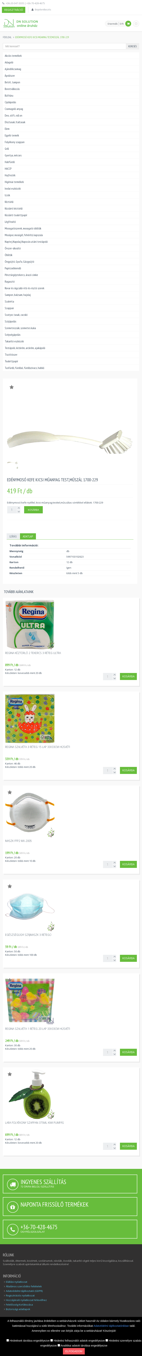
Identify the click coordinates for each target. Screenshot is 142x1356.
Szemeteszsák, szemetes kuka (20, 328)
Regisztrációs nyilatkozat (20, 1295)
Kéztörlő (9, 202)
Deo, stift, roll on (13, 115)
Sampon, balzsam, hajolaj (18, 295)
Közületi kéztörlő (13, 208)
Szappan (9, 308)
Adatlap (28, 536)
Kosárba (33, 509)
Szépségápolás (12, 334)
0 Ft (122, 23)
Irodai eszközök (13, 188)
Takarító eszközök (14, 341)
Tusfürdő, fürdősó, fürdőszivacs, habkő (24, 368)
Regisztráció (13, 10)
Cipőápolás (10, 102)
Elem (7, 129)
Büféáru (9, 95)
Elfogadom (73, 1351)
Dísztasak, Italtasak (15, 122)
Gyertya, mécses (13, 155)
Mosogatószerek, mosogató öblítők (23, 228)
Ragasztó (10, 281)
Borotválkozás (12, 89)
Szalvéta (9, 301)
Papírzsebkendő (13, 268)
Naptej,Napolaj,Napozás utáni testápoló (26, 241)
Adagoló (9, 62)
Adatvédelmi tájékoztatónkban (112, 1325)
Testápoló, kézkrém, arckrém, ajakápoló (25, 348)
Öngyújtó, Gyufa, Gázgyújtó (19, 261)
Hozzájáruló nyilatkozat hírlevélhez (26, 1300)
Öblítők (8, 255)
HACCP (8, 168)
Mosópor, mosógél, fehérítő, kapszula (24, 235)
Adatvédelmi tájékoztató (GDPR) (24, 1291)
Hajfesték (10, 175)
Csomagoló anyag (14, 109)
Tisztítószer (11, 354)
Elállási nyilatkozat (16, 1282)
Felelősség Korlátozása (19, 1304)
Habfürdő (10, 162)
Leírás (13, 536)
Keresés (132, 46)
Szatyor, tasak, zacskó (16, 315)
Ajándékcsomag (13, 69)
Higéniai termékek (14, 182)
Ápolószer (10, 75)
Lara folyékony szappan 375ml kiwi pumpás (34, 1122)
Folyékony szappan (15, 142)
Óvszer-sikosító (13, 248)
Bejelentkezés (43, 9)
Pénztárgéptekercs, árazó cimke (21, 275)
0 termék (113, 23)
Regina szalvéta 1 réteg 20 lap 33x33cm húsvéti (37, 1029)
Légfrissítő (10, 222)
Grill (7, 148)
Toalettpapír (11, 361)
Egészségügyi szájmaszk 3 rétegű (28, 935)
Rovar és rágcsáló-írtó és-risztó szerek (24, 288)
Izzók (7, 195)
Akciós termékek (13, 56)
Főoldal (7, 37)
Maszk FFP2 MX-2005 (18, 841)
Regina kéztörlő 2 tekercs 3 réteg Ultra (33, 653)
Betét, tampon (12, 82)
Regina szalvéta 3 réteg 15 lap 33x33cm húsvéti (37, 747)
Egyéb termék (12, 135)
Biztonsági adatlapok (18, 1309)
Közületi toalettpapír (16, 215)
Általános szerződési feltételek (24, 1286)
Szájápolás (10, 321)
